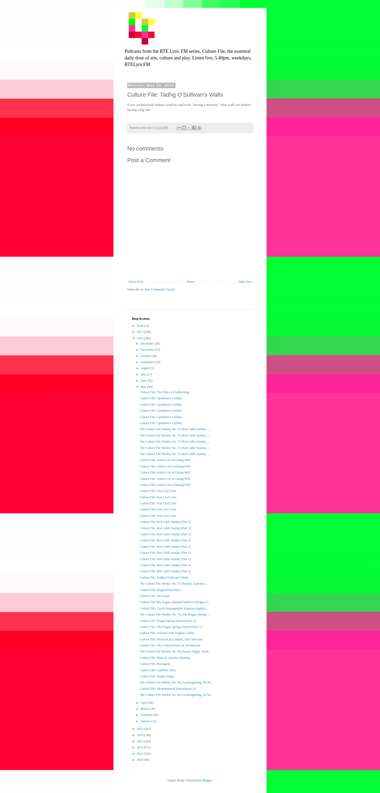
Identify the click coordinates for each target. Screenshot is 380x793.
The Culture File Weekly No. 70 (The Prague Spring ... (174, 614)
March (145, 709)
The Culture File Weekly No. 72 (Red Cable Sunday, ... (175, 429)
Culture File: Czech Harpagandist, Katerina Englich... (174, 608)
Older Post (244, 282)
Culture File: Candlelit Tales (158, 670)
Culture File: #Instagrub (155, 664)
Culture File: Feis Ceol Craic (158, 491)
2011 (140, 754)
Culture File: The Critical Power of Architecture (170, 645)
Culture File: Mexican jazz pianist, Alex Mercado (171, 639)
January (146, 721)
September (148, 362)
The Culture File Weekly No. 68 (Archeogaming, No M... (176, 682)
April (144, 703)
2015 (140, 729)
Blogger (207, 780)
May (144, 387)
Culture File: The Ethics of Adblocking (164, 392)
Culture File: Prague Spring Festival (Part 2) (168, 621)
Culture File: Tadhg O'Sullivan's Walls (164, 577)
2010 (140, 760)
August (146, 368)
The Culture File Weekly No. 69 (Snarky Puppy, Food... (175, 651)
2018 (140, 326)
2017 (140, 332)
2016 (140, 338)
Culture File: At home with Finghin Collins (167, 633)
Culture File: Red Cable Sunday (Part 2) (165, 522)
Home (190, 282)
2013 (140, 741)
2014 (140, 735)
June (144, 380)
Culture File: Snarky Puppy (157, 676)
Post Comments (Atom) (160, 289)
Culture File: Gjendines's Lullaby (161, 398)
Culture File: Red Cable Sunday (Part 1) (165, 553)
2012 (140, 747)
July (144, 374)
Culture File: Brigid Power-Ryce (160, 590)
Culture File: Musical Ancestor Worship (165, 658)
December (147, 343)
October (146, 356)
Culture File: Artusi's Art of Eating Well (165, 460)
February (147, 715)
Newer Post (136, 282)
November (148, 349)
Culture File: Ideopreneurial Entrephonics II (168, 689)
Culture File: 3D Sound (154, 596)
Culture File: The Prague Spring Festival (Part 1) (171, 627)
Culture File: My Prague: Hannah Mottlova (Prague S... (175, 602)
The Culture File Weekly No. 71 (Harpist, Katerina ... (173, 583)
